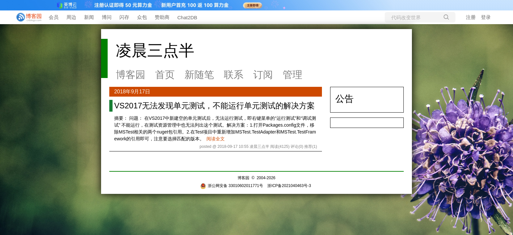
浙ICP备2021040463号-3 (289, 185)
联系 (233, 74)
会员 (54, 17)
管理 (292, 74)
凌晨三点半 (155, 50)
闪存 (124, 17)
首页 (165, 74)
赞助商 (162, 17)
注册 (471, 17)
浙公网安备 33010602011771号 (231, 185)
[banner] (26, 17)
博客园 (130, 74)
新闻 (89, 17)
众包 (142, 17)
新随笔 (199, 74)
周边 (71, 17)
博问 (107, 17)
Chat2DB (187, 17)
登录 (486, 17)
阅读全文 (215, 138)
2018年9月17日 (132, 91)
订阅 (263, 74)
